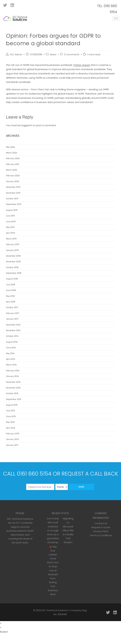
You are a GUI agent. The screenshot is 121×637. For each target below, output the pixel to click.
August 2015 (11, 405)
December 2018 (13, 256)
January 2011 (12, 445)
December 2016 (13, 325)
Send (81, 486)
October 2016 (12, 336)
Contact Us (101, 523)
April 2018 (10, 302)
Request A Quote (100, 527)
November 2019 (13, 193)
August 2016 (12, 342)
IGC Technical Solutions (55, 610)
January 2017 (12, 319)
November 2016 (13, 330)
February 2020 (13, 175)
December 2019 (13, 187)
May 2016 (10, 353)
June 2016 (11, 347)
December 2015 (13, 382)
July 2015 (10, 410)
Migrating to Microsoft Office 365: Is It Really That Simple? (68, 530)
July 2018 (10, 284)
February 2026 (13, 158)
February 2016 (12, 370)
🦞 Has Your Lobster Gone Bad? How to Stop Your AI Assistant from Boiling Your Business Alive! (52, 570)
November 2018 (13, 261)
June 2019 (11, 221)
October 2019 (12, 198)
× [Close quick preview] (0, 623)
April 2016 (10, 359)
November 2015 (13, 388)
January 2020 (12, 181)
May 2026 (10, 147)
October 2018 (12, 267)
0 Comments (71, 54)
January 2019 (12, 250)
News (53, 54)
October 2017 (12, 307)
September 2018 (13, 273)
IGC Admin (16, 54)
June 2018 (11, 290)
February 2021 (12, 164)
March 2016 (11, 365)
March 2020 (11, 170)
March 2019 (11, 239)
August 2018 (12, 279)
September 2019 (13, 204)
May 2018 (10, 296)
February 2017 (12, 313)
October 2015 (12, 393)
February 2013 (12, 433)
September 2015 (13, 399)
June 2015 (11, 416)
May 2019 (10, 227)
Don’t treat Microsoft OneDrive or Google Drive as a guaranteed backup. (53, 530)
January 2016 (12, 376)
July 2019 (10, 216)
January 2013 (12, 439)
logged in (26, 125)
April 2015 (10, 428)
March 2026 (11, 153)
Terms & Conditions (101, 535)
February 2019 (12, 244)
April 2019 (10, 233)
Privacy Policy (100, 531)
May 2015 (10, 422)
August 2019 (11, 210)
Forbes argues (81, 65)
